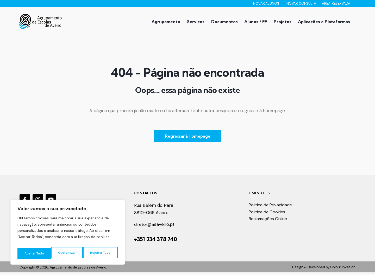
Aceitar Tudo (101, 253)
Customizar (33, 253)
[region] (67, 234)
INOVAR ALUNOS (266, 3)
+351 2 (141, 241)
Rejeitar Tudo (66, 253)
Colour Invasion (342, 269)
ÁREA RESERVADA (336, 3)
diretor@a (144, 227)
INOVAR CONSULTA (301, 3)
